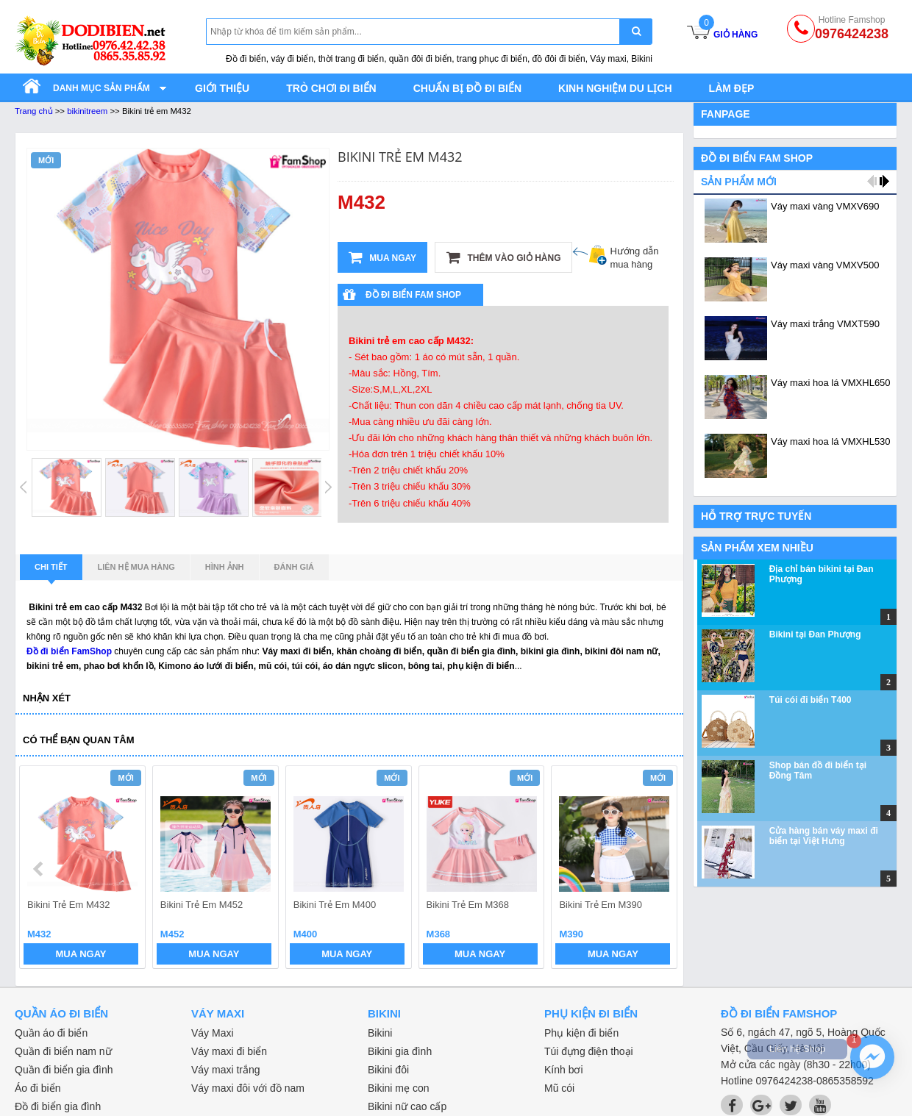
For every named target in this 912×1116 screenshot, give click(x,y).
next (659, 869)
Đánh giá (294, 566)
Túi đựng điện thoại (588, 1051)
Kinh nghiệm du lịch (615, 88)
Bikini (380, 1033)
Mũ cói (559, 1088)
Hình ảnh (224, 566)
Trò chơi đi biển (331, 88)
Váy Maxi (212, 1033)
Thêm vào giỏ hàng (503, 257)
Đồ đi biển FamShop (69, 651)
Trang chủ (34, 111)
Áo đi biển (37, 1088)
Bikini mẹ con (398, 1088)
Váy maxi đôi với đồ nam (247, 1088)
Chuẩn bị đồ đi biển (467, 88)
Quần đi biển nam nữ (63, 1051)
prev (39, 869)
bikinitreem (87, 111)
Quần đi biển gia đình (64, 1070)
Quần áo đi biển (51, 1033)
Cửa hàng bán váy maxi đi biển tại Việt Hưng (823, 836)
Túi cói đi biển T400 (810, 700)
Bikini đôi (388, 1070)
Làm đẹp (732, 88)
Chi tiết (51, 571)
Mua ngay (382, 257)
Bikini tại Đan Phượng (815, 634)
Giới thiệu (222, 88)
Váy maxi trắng (225, 1070)
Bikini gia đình (400, 1051)
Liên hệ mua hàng (136, 566)
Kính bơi (563, 1070)
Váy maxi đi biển (229, 1051)
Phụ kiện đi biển (581, 1033)
